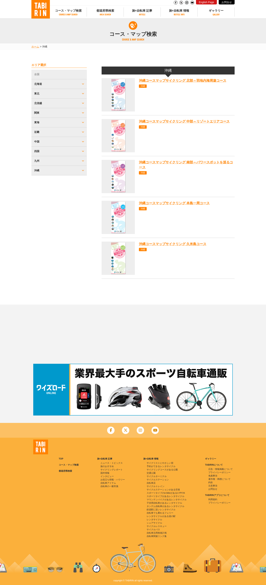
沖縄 (143, 86)
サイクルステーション (158, 479)
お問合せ (226, 2)
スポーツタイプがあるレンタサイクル (165, 496)
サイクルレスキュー (157, 526)
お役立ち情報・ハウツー (112, 479)
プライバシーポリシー (219, 472)
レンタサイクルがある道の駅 (161, 516)
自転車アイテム (108, 483)
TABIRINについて (214, 465)
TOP (61, 458)
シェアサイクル (154, 523)
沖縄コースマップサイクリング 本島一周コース (174, 203)
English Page (206, 2)
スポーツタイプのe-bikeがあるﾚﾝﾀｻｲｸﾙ (166, 493)
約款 (210, 482)
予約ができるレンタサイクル (161, 466)
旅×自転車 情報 (179, 10)
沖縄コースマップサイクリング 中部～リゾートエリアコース (184, 121)
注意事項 (212, 485)
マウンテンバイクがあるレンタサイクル (167, 499)
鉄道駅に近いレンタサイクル (161, 509)
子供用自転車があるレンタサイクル (164, 503)
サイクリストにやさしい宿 (160, 463)
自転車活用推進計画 (157, 533)
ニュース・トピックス (111, 463)
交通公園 (151, 473)
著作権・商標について (219, 479)
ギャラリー (216, 10)
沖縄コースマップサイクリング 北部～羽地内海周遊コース (182, 80)
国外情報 (104, 473)
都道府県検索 (105, 10)
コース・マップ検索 (68, 10)
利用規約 (212, 499)
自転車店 (151, 483)
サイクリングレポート (111, 469)
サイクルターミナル (157, 476)
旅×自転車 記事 (142, 10)
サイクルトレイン (155, 486)
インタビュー (107, 476)
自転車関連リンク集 (157, 536)
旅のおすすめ (107, 466)
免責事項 (212, 475)
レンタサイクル (154, 519)
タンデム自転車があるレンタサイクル (165, 506)
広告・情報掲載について (220, 469)
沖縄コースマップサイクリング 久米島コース (172, 244)
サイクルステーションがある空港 (163, 489)
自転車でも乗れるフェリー (160, 513)
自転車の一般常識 (109, 486)
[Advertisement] (133, 334)
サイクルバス (153, 529)
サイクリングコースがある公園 (162, 469)
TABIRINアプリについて (217, 495)
